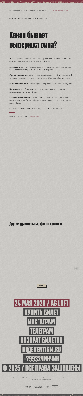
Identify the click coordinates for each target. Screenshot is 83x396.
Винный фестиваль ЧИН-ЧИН (18, 11)
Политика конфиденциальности (41, 379)
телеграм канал (34, 116)
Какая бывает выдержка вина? (60, 11)
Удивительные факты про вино (39, 11)
